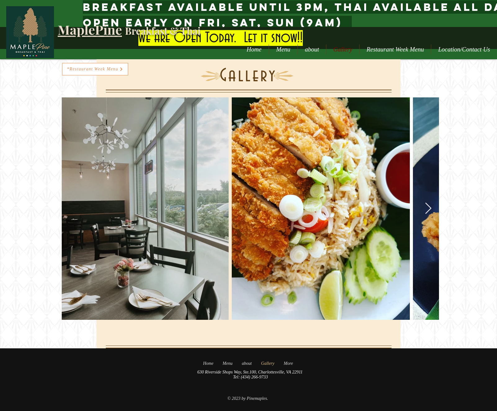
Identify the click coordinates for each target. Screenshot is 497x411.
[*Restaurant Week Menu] (95, 69)
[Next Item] (428, 209)
